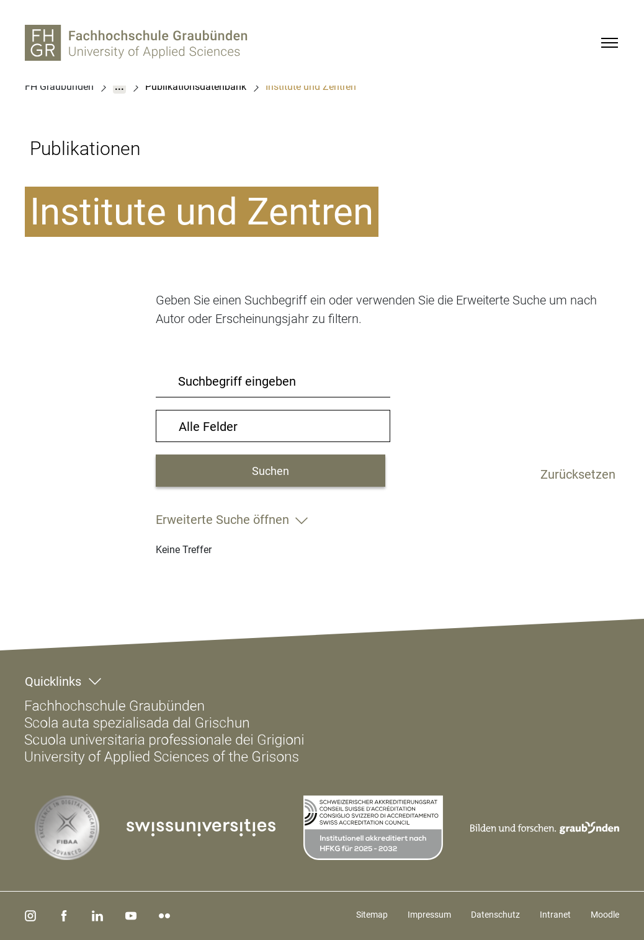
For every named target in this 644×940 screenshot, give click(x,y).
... (119, 86)
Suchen (270, 470)
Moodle (605, 914)
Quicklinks (53, 681)
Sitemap (372, 914)
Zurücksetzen (577, 472)
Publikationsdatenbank (195, 87)
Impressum (429, 915)
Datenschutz (495, 915)
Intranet (555, 914)
